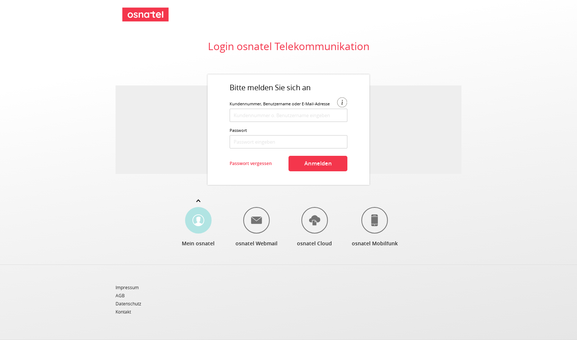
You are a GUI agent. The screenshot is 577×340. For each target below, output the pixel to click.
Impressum (127, 287)
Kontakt (123, 311)
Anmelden (318, 163)
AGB (120, 295)
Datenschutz (128, 303)
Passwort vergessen (251, 163)
